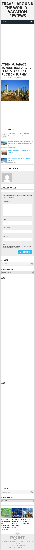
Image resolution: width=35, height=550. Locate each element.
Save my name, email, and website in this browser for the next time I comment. (17, 247)
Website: (5, 236)
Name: (5, 219)
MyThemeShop (20, 546)
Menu (4, 21)
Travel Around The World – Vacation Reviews (17, 10)
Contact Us (18, 548)
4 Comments (11, 155)
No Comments (18, 77)
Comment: (6, 201)
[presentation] (17, 254)
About (9, 548)
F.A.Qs (26, 548)
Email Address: (7, 228)
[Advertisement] (17, 44)
